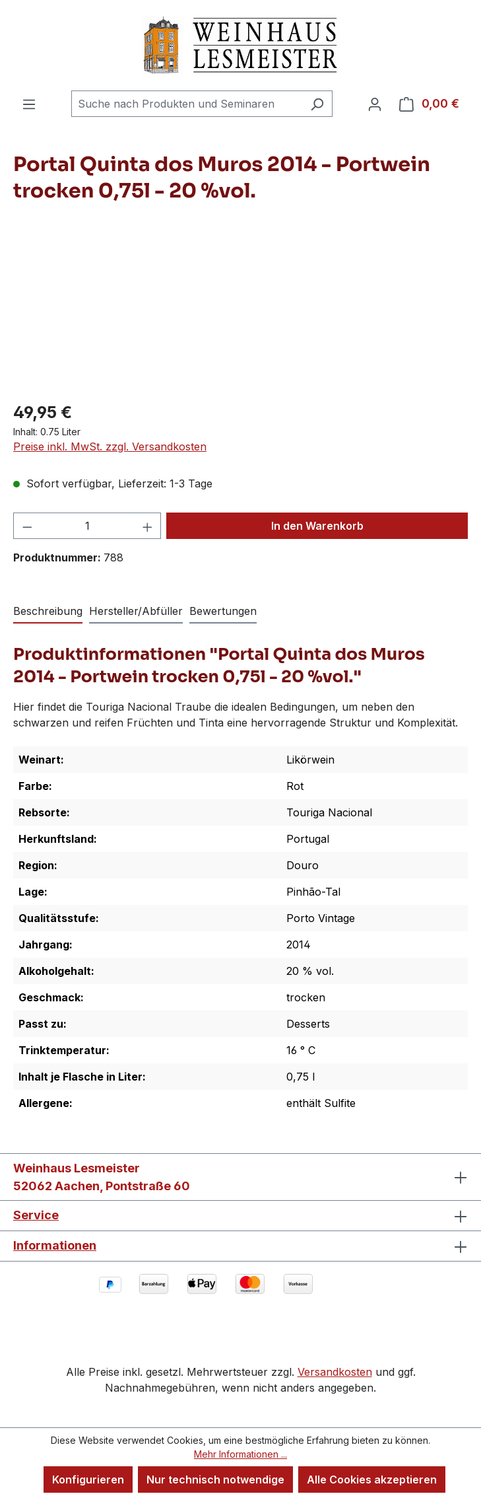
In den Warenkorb (317, 525)
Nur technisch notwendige (215, 1479)
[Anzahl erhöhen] (148, 526)
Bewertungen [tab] (223, 611)
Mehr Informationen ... (240, 1454)
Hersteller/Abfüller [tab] (136, 611)
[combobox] (186, 103)
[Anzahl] (87, 526)
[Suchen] (317, 103)
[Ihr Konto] (375, 103)
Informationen (54, 1245)
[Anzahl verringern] (27, 526)
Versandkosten (335, 1371)
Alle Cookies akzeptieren (372, 1479)
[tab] (47, 612)
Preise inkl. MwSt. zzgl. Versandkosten (110, 446)
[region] (240, 315)
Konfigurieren (88, 1479)
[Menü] (29, 103)
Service (36, 1215)
